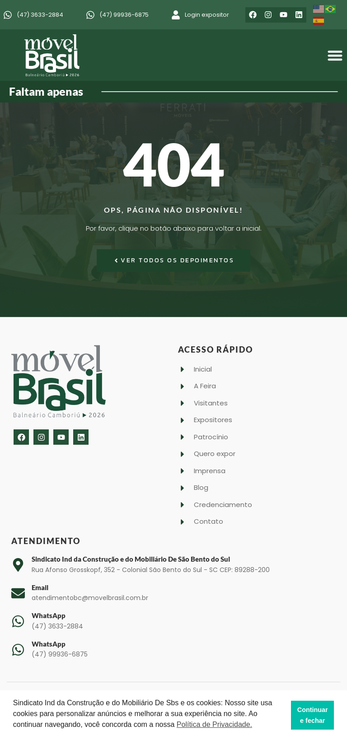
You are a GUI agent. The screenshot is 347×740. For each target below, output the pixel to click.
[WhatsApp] (18, 621)
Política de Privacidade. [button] (214, 724)
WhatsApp (49, 615)
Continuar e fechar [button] (312, 715)
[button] (335, 55)
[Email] (18, 593)
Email (40, 587)
